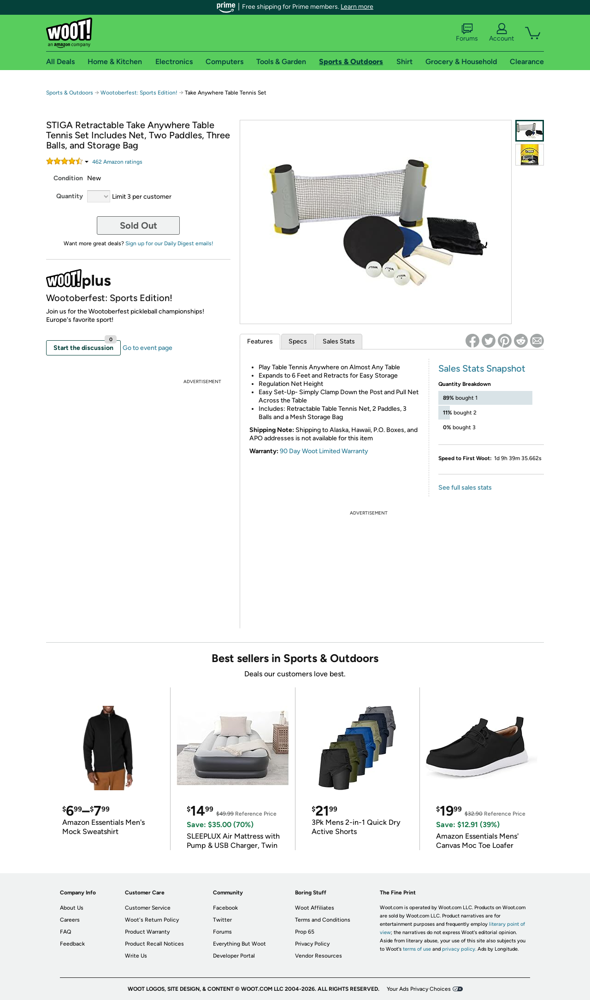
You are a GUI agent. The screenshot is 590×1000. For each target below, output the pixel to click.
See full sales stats (465, 487)
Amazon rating (117, 162)
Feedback (72, 944)
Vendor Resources (318, 956)
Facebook (225, 908)
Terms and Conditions (322, 920)
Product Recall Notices (154, 944)
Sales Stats (339, 341)
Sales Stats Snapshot (481, 368)
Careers (70, 920)
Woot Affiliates (314, 908)
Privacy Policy (312, 944)
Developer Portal (234, 956)
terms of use (417, 949)
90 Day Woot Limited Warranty (324, 451)
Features (260, 341)
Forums (467, 32)
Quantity (69, 196)
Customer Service (148, 908)
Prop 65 (304, 932)
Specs (298, 341)
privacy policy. (459, 949)
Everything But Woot (239, 944)
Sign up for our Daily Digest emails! (169, 243)
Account (501, 32)
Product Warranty (147, 932)
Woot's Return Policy (152, 920)
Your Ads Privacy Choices (419, 989)
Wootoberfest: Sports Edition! (138, 92)
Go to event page (147, 348)
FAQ (65, 932)
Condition (68, 178)
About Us (71, 908)
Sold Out (138, 225)
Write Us (136, 956)
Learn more (357, 7)
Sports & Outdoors (69, 92)
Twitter (222, 920)
